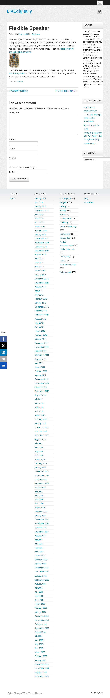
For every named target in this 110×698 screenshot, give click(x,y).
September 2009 (42, 435)
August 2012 (40, 319)
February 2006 (41, 608)
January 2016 (40, 206)
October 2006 (41, 576)
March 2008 (40, 507)
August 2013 (40, 286)
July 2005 (38, 636)
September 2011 (42, 355)
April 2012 (39, 327)
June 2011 (39, 363)
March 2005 (40, 652)
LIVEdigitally (19, 11)
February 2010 (41, 419)
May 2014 (39, 262)
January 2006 (40, 612)
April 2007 (39, 551)
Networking (65, 234)
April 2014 (39, 266)
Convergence (65, 198)
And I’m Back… (90, 143)
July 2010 (38, 399)
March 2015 (40, 226)
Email (12, 148)
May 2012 (39, 323)
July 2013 (38, 290)
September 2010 (42, 391)
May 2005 (39, 644)
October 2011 (41, 351)
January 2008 (40, 515)
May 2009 (39, 451)
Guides (62, 214)
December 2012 (42, 307)
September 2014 (42, 250)
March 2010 (40, 415)
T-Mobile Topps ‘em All (66, 91)
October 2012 (41, 310)
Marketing (64, 222)
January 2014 (40, 274)
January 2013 (40, 303)
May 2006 (39, 596)
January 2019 (40, 198)
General (20, 81)
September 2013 (42, 282)
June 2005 (39, 640)
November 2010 (42, 383)
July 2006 (38, 588)
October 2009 (41, 431)
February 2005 (41, 656)
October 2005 (41, 624)
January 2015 (40, 234)
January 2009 (40, 467)
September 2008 (42, 483)
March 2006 (40, 604)
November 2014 (42, 242)
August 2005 (40, 632)
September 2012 (42, 314)
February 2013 (41, 299)
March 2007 (40, 555)
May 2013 (39, 295)
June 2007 (39, 543)
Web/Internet (65, 272)
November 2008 (42, 475)
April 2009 (39, 455)
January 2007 (40, 563)
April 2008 (39, 503)
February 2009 (41, 463)
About (12, 198)
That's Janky (65, 256)
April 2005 (39, 648)
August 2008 (40, 487)
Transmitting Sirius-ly (19, 91)
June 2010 (39, 403)
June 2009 (39, 447)
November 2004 (42, 668)
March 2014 (40, 270)
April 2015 (39, 222)
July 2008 (38, 491)
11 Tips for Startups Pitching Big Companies (92, 117)
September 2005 (42, 628)
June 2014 (39, 258)
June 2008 (39, 495)
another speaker (17, 73)
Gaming (63, 206)
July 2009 (38, 443)
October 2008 (41, 479)
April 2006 (39, 600)
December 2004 (42, 664)
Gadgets (63, 202)
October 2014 (41, 246)
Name (12, 139)
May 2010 (39, 407)
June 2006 (39, 592)
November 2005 (42, 620)
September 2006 (42, 580)
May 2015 (39, 218)
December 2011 (42, 343)
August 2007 (40, 535)
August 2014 (40, 254)
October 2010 (41, 387)
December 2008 (42, 471)
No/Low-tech (65, 238)
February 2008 (41, 511)
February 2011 (41, 371)
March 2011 (40, 367)
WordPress (89, 202)
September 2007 (42, 531)
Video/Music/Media (68, 264)
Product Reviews (67, 249)
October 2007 (41, 527)
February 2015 (41, 230)
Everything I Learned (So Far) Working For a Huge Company (93, 136)
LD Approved (65, 218)
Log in (87, 198)
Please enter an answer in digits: (22, 167)
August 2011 (40, 359)
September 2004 (42, 676)
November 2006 (42, 571)
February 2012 (41, 335)
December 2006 (42, 567)
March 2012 (40, 331)
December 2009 (42, 427)
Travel (62, 260)
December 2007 (42, 519)
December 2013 (42, 278)
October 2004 (41, 672)
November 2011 (42, 347)
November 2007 (42, 523)
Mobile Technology (68, 226)
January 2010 (40, 423)
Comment (14, 112)
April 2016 (39, 202)
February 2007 (41, 559)
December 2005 (42, 616)
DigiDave (36, 34)
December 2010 (42, 379)
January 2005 (40, 660)
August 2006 (40, 584)
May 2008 (39, 499)
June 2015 (39, 214)
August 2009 (40, 439)
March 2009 (40, 459)
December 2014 (42, 238)
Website (12, 158)
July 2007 (38, 539)
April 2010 (39, 411)
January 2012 (40, 339)
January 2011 (40, 375)
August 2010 (40, 395)
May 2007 (39, 547)
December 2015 (42, 210)
